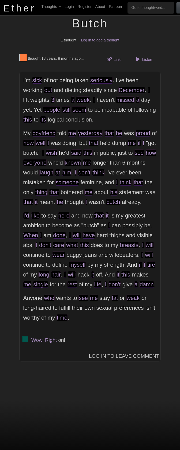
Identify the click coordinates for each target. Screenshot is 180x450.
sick (37, 80)
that (109, 133)
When (30, 235)
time (62, 317)
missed (125, 100)
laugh (46, 172)
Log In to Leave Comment (124, 356)
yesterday (90, 133)
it (36, 202)
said (76, 153)
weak (133, 298)
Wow (36, 340)
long (44, 274)
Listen (143, 59)
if (139, 143)
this (27, 119)
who (49, 298)
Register (85, 7)
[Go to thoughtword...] (151, 8)
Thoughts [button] (49, 7)
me (72, 133)
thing (41, 192)
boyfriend (44, 133)
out (48, 90)
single (40, 284)
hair (56, 274)
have (88, 235)
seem (79, 110)
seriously (101, 80)
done (59, 235)
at (57, 172)
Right (51, 340)
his (113, 192)
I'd (26, 215)
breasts (129, 245)
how (28, 143)
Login (69, 7)
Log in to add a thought (100, 40)
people (51, 110)
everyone (35, 162)
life (97, 284)
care (58, 245)
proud (143, 133)
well (40, 143)
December (132, 90)
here (63, 215)
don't (84, 172)
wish (51, 153)
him (66, 172)
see (139, 153)
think (98, 172)
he (119, 133)
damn (147, 284)
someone (67, 182)
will (76, 235)
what (72, 245)
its (43, 119)
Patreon (115, 7)
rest (72, 284)
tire (151, 265)
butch (113, 202)
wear (58, 255)
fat (115, 298)
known (73, 162)
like (35, 215)
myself (77, 265)
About (100, 7)
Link (115, 59)
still (66, 110)
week (83, 100)
